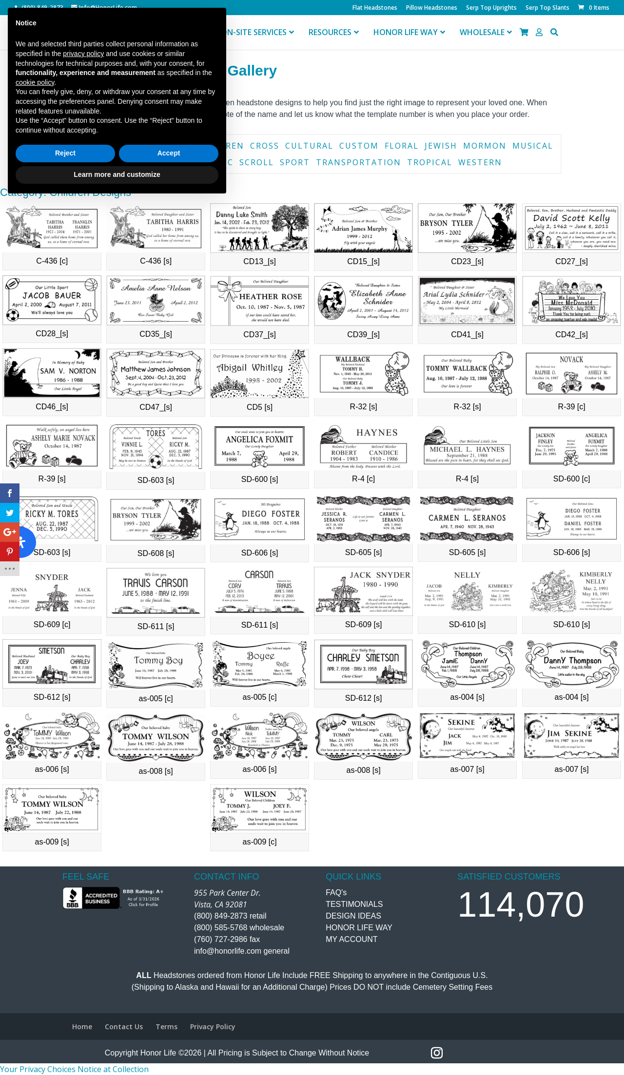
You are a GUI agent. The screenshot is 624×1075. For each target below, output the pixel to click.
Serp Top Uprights (491, 8)
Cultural (309, 145)
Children (220, 145)
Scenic (217, 162)
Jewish (441, 145)
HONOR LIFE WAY (359, 927)
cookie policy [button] (35, 956)
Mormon (485, 145)
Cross (264, 145)
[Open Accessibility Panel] (20, 542)
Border (120, 145)
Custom (359, 145)
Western (480, 162)
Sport (295, 162)
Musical (532, 145)
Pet (131, 162)
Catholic (168, 145)
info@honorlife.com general (242, 951)
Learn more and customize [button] (117, 1048)
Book (84, 145)
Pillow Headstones (431, 8)
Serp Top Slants (547, 8)
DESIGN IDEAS (353, 916)
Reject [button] (65, 1027)
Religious (170, 162)
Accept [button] (168, 1027)
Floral (402, 145)
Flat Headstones (374, 8)
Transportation (358, 162)
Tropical (429, 162)
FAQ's (336, 892)
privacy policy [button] (83, 927)
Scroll (256, 162)
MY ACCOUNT (351, 939)
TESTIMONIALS (354, 904)
